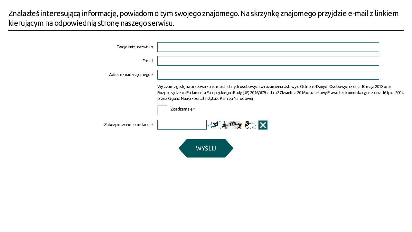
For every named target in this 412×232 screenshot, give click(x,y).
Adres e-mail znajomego (80, 74)
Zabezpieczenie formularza (80, 124)
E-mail (148, 61)
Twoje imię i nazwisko (135, 47)
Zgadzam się (176, 108)
